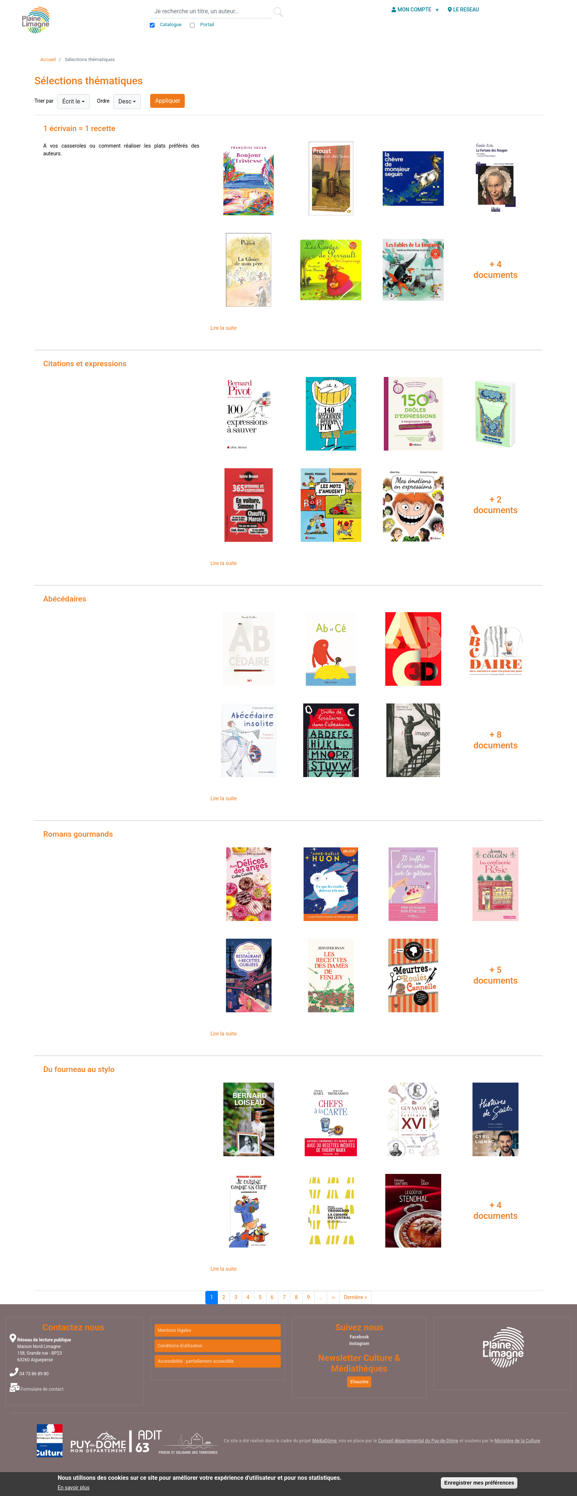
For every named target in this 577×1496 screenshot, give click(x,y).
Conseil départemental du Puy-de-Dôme (418, 1440)
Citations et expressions (84, 363)
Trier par (43, 101)
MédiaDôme (324, 1440)
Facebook (359, 1337)
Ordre (103, 101)
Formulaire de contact (42, 1389)
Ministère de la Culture (517, 1440)
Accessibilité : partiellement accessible (195, 1361)
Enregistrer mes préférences (479, 1483)
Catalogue (171, 24)
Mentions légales (174, 1330)
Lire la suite (223, 328)
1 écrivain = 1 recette (79, 128)
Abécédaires (64, 598)
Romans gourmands (78, 834)
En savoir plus (73, 1487)
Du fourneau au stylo (78, 1069)
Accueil (48, 59)
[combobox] (73, 102)
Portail (207, 24)
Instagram (359, 1343)
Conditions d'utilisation (179, 1345)
